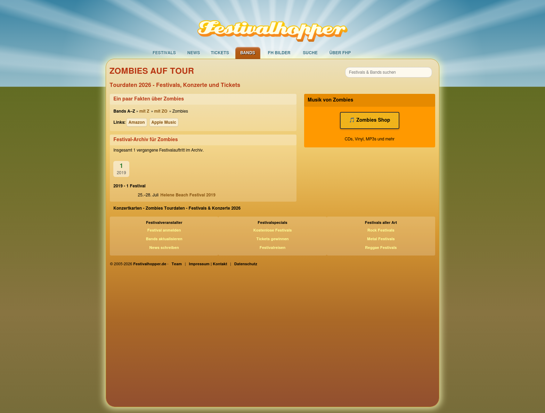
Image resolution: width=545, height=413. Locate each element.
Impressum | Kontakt (208, 264)
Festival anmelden (164, 230)
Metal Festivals (381, 239)
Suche (310, 53)
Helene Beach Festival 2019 (187, 195)
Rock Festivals (380, 230)
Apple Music (164, 122)
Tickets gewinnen (272, 239)
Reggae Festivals (381, 248)
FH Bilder (279, 53)
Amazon (137, 122)
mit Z (144, 111)
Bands (247, 53)
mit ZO (160, 111)
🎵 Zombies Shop (369, 120)
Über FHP (340, 53)
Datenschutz (245, 264)
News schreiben (164, 248)
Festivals (164, 53)
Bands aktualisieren (164, 239)
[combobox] (388, 72)
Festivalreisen (273, 248)
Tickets (220, 53)
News (193, 53)
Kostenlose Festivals (272, 230)
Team (177, 264)
